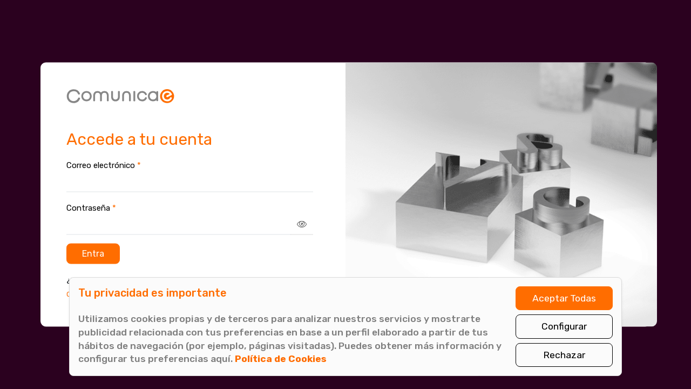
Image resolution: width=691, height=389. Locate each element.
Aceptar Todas (564, 298)
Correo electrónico (103, 165)
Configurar (564, 326)
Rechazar (564, 355)
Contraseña (91, 207)
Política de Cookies (281, 358)
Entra (93, 253)
